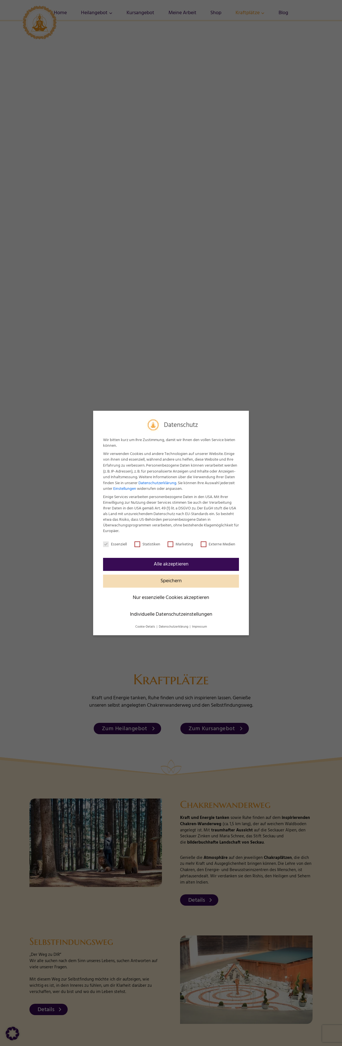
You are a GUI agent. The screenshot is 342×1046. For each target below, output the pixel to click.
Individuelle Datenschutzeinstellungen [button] (171, 614)
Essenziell (115, 544)
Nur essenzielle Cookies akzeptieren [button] (171, 597)
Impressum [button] (199, 627)
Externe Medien (218, 544)
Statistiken (147, 544)
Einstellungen (124, 489)
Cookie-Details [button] (145, 627)
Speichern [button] (171, 580)
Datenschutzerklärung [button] (174, 627)
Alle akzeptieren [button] (171, 564)
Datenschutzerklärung (157, 483)
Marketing (180, 544)
